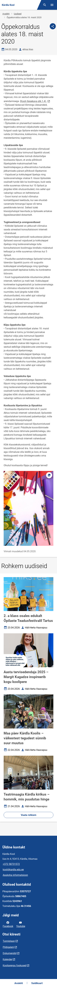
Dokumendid (9, 953)
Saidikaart (37, 983)
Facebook (8, 924)
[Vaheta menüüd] (52, 5)
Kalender (7, 959)
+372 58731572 (11, 864)
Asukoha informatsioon (15, 875)
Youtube (20, 924)
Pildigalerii (8, 947)
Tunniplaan (9, 941)
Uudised (17, 14)
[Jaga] (53, 26)
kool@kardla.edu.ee (13, 869)
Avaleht (6, 14)
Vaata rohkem (28, 815)
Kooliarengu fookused (14, 965)
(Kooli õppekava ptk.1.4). (35, 101)
